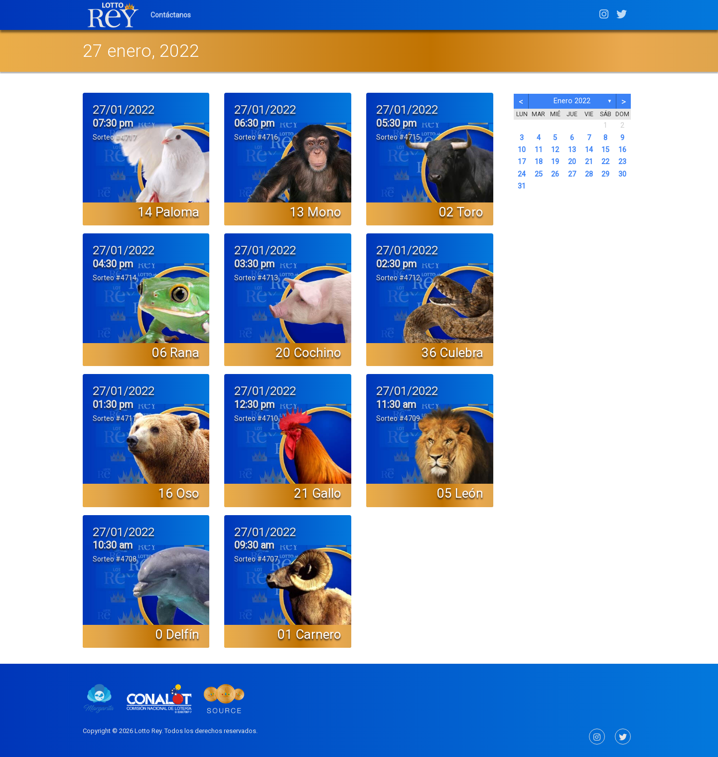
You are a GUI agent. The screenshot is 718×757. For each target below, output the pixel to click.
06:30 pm (254, 123)
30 (622, 174)
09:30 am (254, 545)
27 (572, 174)
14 (589, 150)
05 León (460, 493)
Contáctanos (170, 15)
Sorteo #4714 (115, 278)
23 (622, 162)
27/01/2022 (123, 110)
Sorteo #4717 (115, 137)
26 (555, 174)
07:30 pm (113, 123)
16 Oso (178, 493)
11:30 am (396, 404)
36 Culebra (452, 352)
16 (622, 150)
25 (539, 174)
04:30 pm (113, 264)
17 (522, 162)
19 (555, 162)
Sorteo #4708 (115, 559)
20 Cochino (308, 352)
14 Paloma (168, 211)
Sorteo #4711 (115, 418)
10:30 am (113, 545)
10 (522, 150)
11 (539, 150)
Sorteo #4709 (398, 418)
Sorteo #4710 (256, 418)
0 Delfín (177, 634)
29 (605, 174)
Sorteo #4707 (256, 559)
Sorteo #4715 (398, 137)
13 (572, 150)
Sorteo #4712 (398, 278)
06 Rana (175, 352)
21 (589, 162)
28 (589, 174)
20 (572, 162)
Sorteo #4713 (256, 278)
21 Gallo (317, 493)
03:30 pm (254, 264)
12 (555, 150)
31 (522, 186)
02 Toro (461, 211)
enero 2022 (572, 101)
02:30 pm (396, 264)
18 (539, 162)
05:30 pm (396, 123)
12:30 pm (254, 404)
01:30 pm (113, 404)
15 (605, 150)
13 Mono (315, 211)
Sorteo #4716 (256, 137)
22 (605, 162)
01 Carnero (309, 634)
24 (522, 174)
